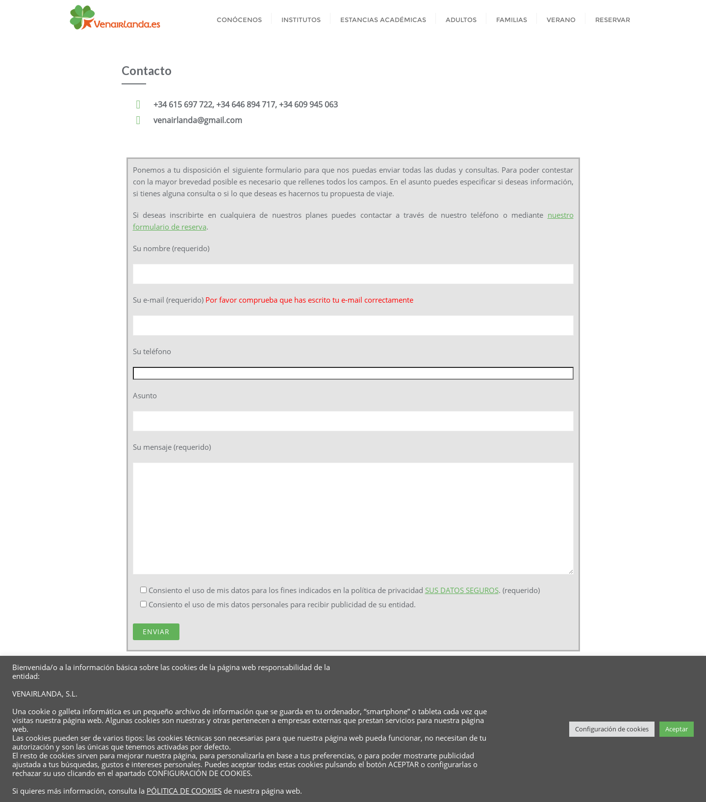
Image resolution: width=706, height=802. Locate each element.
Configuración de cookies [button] (612, 728)
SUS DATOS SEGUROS (462, 590)
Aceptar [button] (676, 728)
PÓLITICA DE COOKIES (184, 791)
